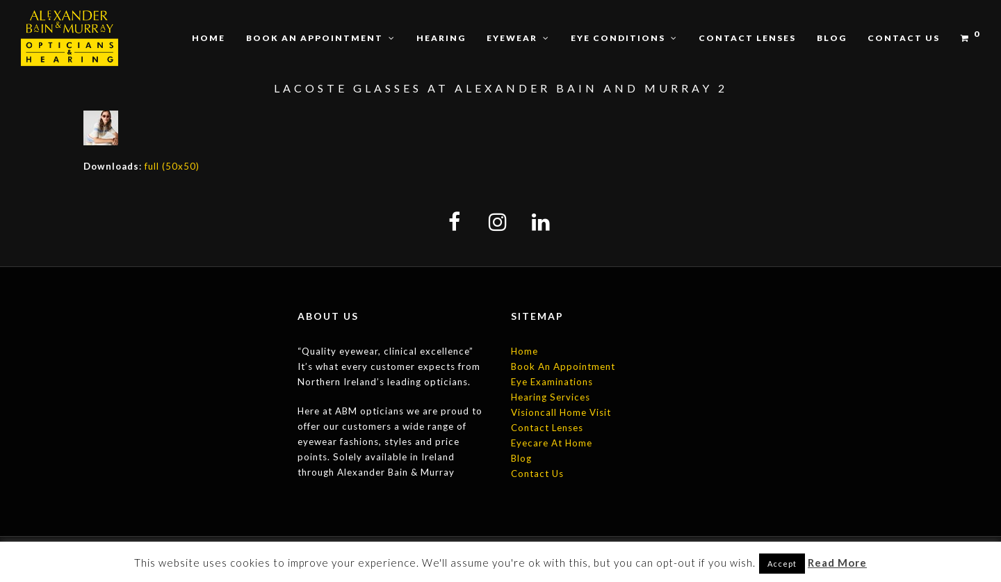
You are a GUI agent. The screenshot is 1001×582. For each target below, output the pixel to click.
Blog (521, 458)
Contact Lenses (547, 427)
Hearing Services (550, 397)
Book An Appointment (563, 366)
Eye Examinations (552, 381)
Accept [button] (782, 563)
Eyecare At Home (551, 442)
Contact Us (537, 473)
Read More (837, 562)
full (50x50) (172, 166)
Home (524, 351)
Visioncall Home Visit (561, 412)
